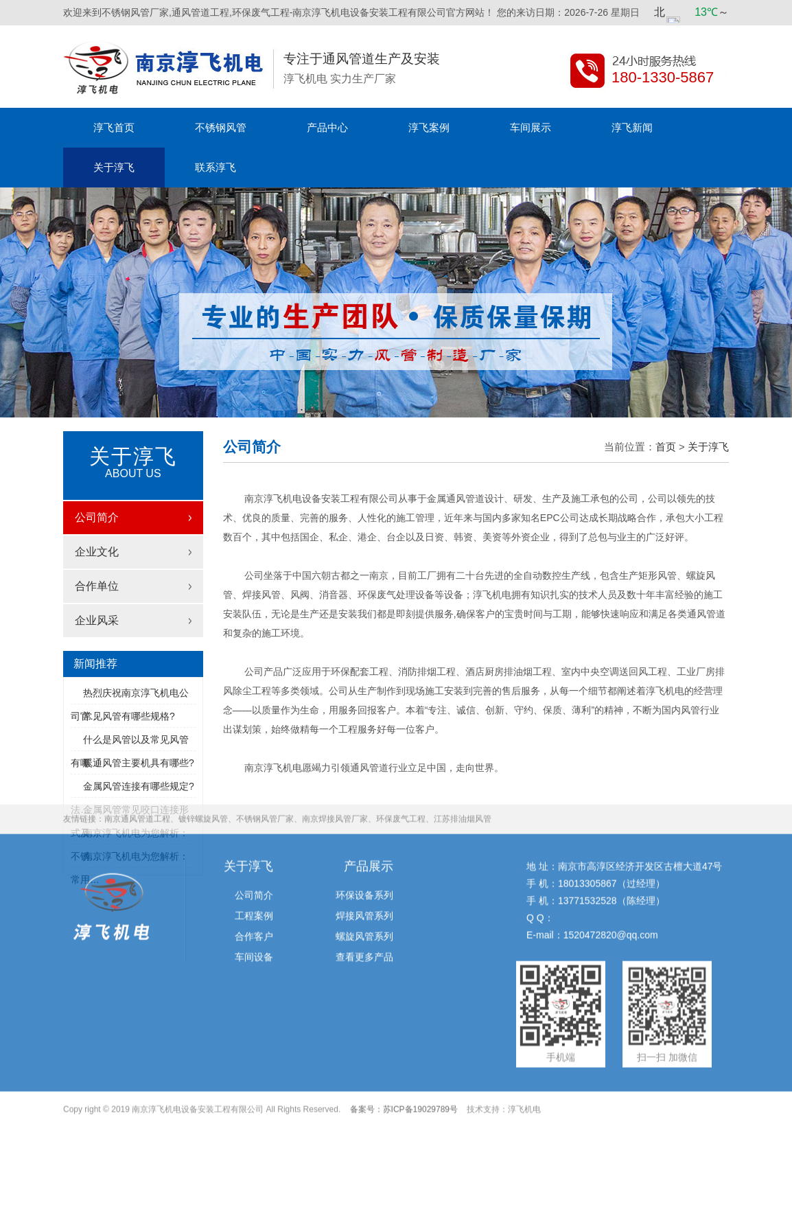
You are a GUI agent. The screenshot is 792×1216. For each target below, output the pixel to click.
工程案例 (254, 846)
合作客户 (254, 867)
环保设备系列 (364, 826)
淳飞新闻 (632, 127)
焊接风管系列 (364, 846)
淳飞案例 (429, 127)
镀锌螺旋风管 (203, 750)
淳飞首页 (114, 127)
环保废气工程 (401, 750)
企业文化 (97, 552)
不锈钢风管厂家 (265, 750)
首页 (665, 446)
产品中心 (327, 127)
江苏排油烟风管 (462, 750)
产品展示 (368, 797)
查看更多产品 (364, 887)
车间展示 (530, 127)
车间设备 (254, 887)
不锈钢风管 (220, 127)
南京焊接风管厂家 (335, 750)
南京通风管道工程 (137, 750)
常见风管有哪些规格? (129, 716)
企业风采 (97, 620)
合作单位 (97, 586)
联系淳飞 (215, 167)
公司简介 (97, 517)
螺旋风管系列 (364, 867)
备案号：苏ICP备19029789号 (404, 1040)
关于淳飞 (114, 167)
